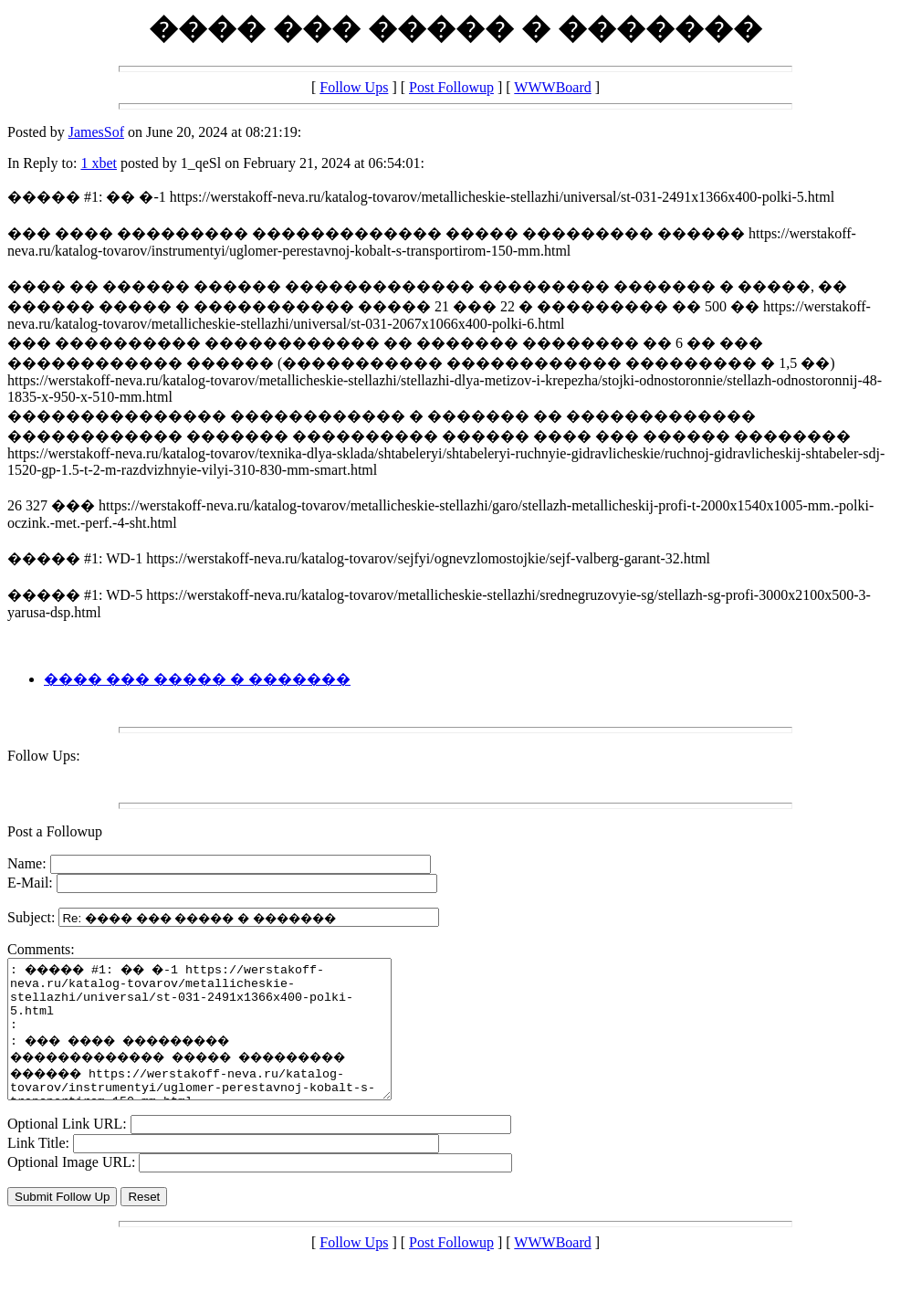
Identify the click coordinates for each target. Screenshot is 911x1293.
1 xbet (98, 163)
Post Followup (451, 87)
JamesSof (96, 132)
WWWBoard (552, 87)
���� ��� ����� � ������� (197, 679)
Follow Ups (353, 87)
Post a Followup (54, 831)
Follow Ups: (43, 755)
